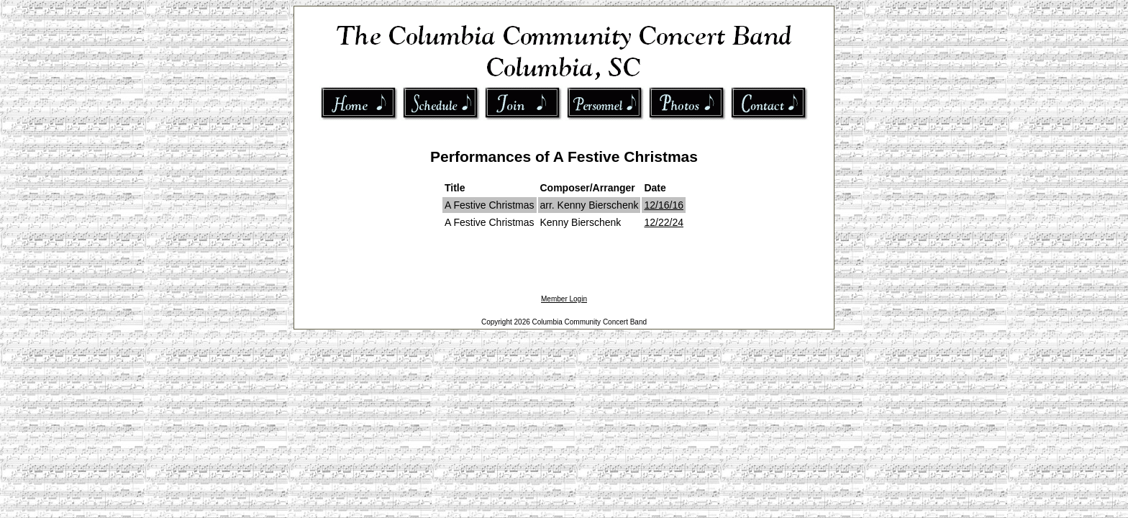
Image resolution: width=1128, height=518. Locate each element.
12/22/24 (663, 222)
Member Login (564, 299)
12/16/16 (663, 205)
